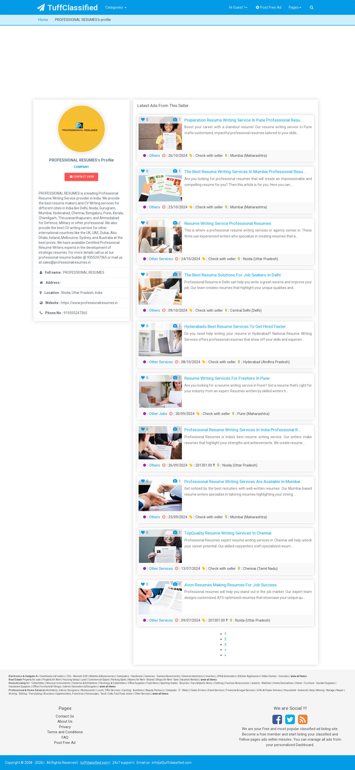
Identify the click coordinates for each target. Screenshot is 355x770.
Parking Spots (118, 679)
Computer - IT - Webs (177, 690)
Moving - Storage (325, 690)
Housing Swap (70, 679)
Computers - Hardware (129, 676)
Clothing (219, 683)
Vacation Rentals (189, 679)
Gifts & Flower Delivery (269, 690)
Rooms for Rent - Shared (141, 679)
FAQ (65, 737)
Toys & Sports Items (201, 683)
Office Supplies (136, 683)
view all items (299, 676)
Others (154, 155)
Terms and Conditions (65, 732)
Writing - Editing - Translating (25, 693)
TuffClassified (67, 7)
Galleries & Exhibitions (85, 683)
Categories (115, 7)
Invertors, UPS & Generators (221, 676)
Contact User (82, 176)
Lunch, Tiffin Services (108, 690)
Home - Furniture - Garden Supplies (315, 683)
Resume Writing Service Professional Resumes (227, 223)
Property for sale (31, 679)
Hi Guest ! (238, 7)
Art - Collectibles (35, 683)
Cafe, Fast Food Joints (120, 693)
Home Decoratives (283, 683)
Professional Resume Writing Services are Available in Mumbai (242, 481)
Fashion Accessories (237, 683)
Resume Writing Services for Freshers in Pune (226, 378)
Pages (295, 7)
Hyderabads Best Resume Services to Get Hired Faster (235, 326)
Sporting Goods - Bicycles (174, 683)
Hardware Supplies (20, 686)
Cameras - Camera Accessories (162, 676)
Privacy (65, 727)
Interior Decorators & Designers (80, 686)
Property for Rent (51, 679)
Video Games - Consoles (275, 676)
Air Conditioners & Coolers (50, 676)
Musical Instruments (58, 683)
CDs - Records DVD (77, 676)
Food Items (152, 683)
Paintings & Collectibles (112, 683)
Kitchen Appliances (249, 676)
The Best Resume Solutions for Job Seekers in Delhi (232, 274)
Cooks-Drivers (198, 690)
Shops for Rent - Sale (167, 679)
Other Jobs (158, 414)
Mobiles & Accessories (102, 676)
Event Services (216, 690)
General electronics (193, 676)
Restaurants (88, 690)
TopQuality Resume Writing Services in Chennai (227, 533)
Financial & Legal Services (240, 690)
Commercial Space (98, 679)
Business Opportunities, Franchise (64, 693)
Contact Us (65, 716)
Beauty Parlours (155, 690)
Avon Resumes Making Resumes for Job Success (230, 584)
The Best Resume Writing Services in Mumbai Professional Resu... (245, 171)
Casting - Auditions (133, 690)
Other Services (161, 259)
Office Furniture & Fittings (46, 686)
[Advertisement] (177, 62)
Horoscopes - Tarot (95, 693)
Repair (340, 690)
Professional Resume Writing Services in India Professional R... (242, 429)
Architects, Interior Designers (62, 690)
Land (84, 679)
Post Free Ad (269, 7)
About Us (64, 721)
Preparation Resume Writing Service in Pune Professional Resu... (243, 120)
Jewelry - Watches (261, 683)
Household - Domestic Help (299, 690)
